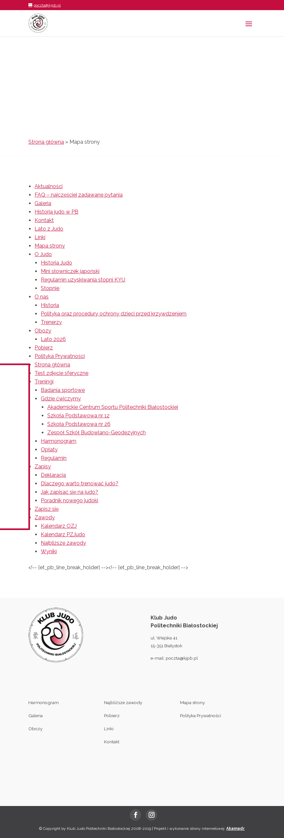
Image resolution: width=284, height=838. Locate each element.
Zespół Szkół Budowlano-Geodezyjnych (96, 432)
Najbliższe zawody (63, 543)
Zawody (45, 517)
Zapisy (43, 466)
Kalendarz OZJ (59, 526)
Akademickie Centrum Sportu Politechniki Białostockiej (112, 407)
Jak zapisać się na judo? (69, 492)
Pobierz (44, 348)
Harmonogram (58, 441)
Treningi (44, 382)
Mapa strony (50, 246)
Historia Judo (56, 263)
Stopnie (50, 288)
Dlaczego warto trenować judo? (79, 483)
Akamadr (235, 828)
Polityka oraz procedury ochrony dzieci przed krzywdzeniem (114, 314)
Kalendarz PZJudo (63, 534)
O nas (42, 297)
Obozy (43, 331)
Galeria (43, 203)
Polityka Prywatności (60, 356)
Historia (50, 305)
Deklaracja (53, 475)
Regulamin (54, 458)
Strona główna (46, 142)
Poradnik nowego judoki (69, 500)
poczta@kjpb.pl (182, 658)
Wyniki (49, 551)
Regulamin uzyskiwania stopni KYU (83, 280)
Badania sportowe (63, 390)
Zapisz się (47, 509)
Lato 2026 (53, 339)
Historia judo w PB (56, 212)
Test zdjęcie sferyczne (61, 373)
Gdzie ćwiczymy (61, 398)
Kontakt (44, 220)
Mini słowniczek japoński (70, 271)
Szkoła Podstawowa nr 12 (78, 415)
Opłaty (49, 449)
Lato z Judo (49, 229)
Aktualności (49, 186)
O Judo (43, 254)
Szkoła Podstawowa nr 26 (79, 424)
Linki (40, 237)
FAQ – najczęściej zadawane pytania (79, 195)
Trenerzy (51, 322)
